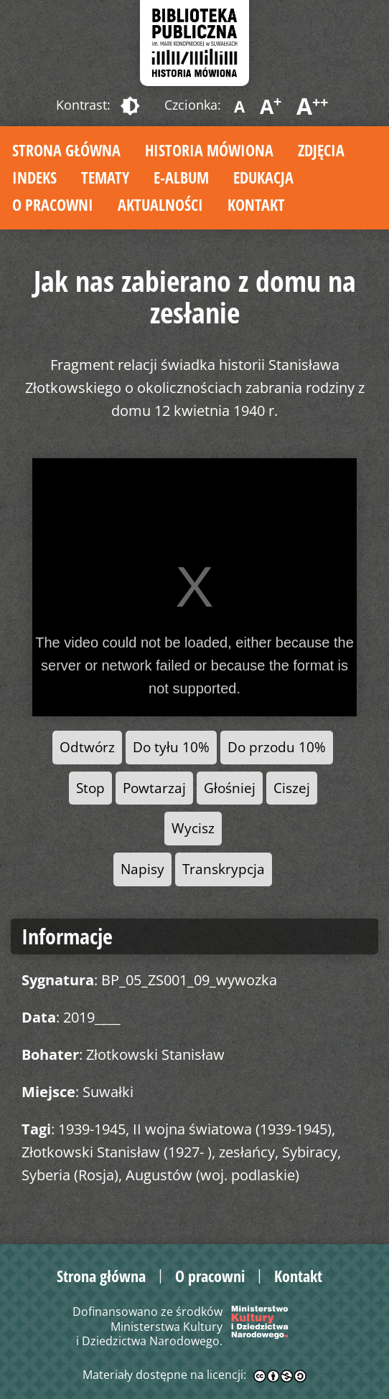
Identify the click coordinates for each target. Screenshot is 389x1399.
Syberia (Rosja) (70, 1175)
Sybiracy (309, 1152)
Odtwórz (87, 747)
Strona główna (66, 150)
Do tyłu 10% (171, 747)
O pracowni (52, 204)
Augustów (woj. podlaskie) (212, 1175)
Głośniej (230, 787)
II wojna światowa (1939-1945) (232, 1129)
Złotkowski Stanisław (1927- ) (117, 1152)
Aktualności (160, 204)
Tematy (105, 177)
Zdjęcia (321, 150)
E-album (181, 177)
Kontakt (256, 204)
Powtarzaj (154, 787)
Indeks (34, 177)
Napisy (142, 868)
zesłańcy (247, 1152)
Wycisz (193, 828)
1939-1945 (92, 1129)
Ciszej (291, 787)
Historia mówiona (209, 150)
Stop (90, 787)
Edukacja (263, 177)
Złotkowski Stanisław (155, 1054)
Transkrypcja (223, 868)
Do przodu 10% (277, 747)
